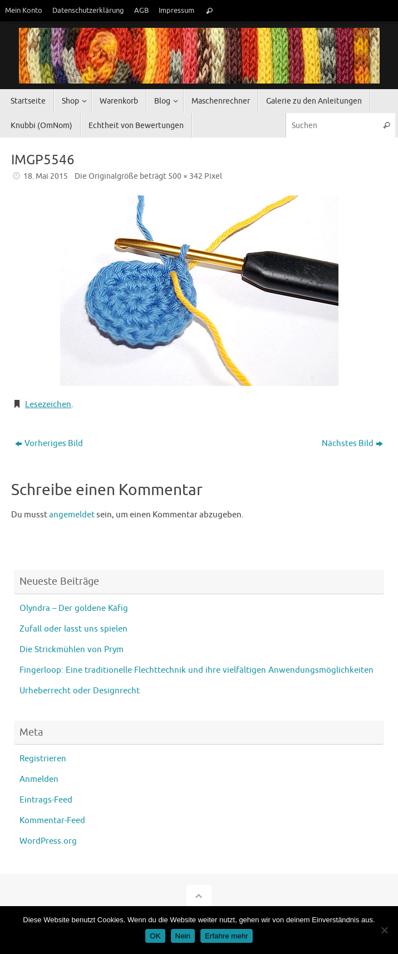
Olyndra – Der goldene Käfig (73, 608)
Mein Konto (23, 10)
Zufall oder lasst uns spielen (73, 629)
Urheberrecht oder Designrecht (79, 691)
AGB (141, 10)
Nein (182, 936)
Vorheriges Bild (49, 443)
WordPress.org (48, 841)
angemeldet (72, 515)
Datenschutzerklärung (88, 10)
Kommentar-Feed (52, 820)
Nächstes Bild (352, 443)
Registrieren (42, 759)
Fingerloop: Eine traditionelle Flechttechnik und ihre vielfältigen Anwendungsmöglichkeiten (196, 670)
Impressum (176, 10)
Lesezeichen (48, 404)
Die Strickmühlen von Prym (71, 649)
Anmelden (38, 779)
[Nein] (384, 930)
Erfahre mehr (226, 936)
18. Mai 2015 (45, 176)
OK (155, 936)
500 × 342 (185, 176)
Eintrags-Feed (45, 800)
